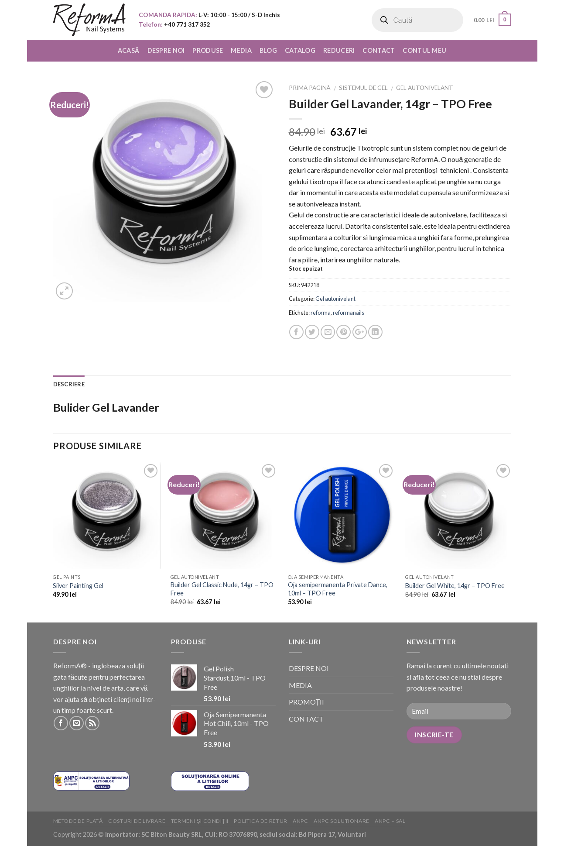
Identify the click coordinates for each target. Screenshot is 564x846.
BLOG (268, 50)
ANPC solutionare (341, 821)
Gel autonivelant (424, 87)
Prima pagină (310, 87)
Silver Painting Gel (78, 585)
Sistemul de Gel (363, 87)
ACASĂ (129, 50)
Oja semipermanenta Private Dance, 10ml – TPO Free (337, 589)
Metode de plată (78, 821)
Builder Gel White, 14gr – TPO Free (455, 585)
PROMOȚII (307, 702)
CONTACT (378, 50)
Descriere (69, 384)
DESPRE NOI (166, 50)
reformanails (348, 312)
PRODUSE (207, 50)
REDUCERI (339, 50)
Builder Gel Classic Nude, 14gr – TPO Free (222, 589)
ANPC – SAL (390, 821)
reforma (321, 312)
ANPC (300, 821)
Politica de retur (260, 821)
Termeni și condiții (200, 821)
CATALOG (300, 50)
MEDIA (241, 50)
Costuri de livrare (136, 821)
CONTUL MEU (424, 50)
